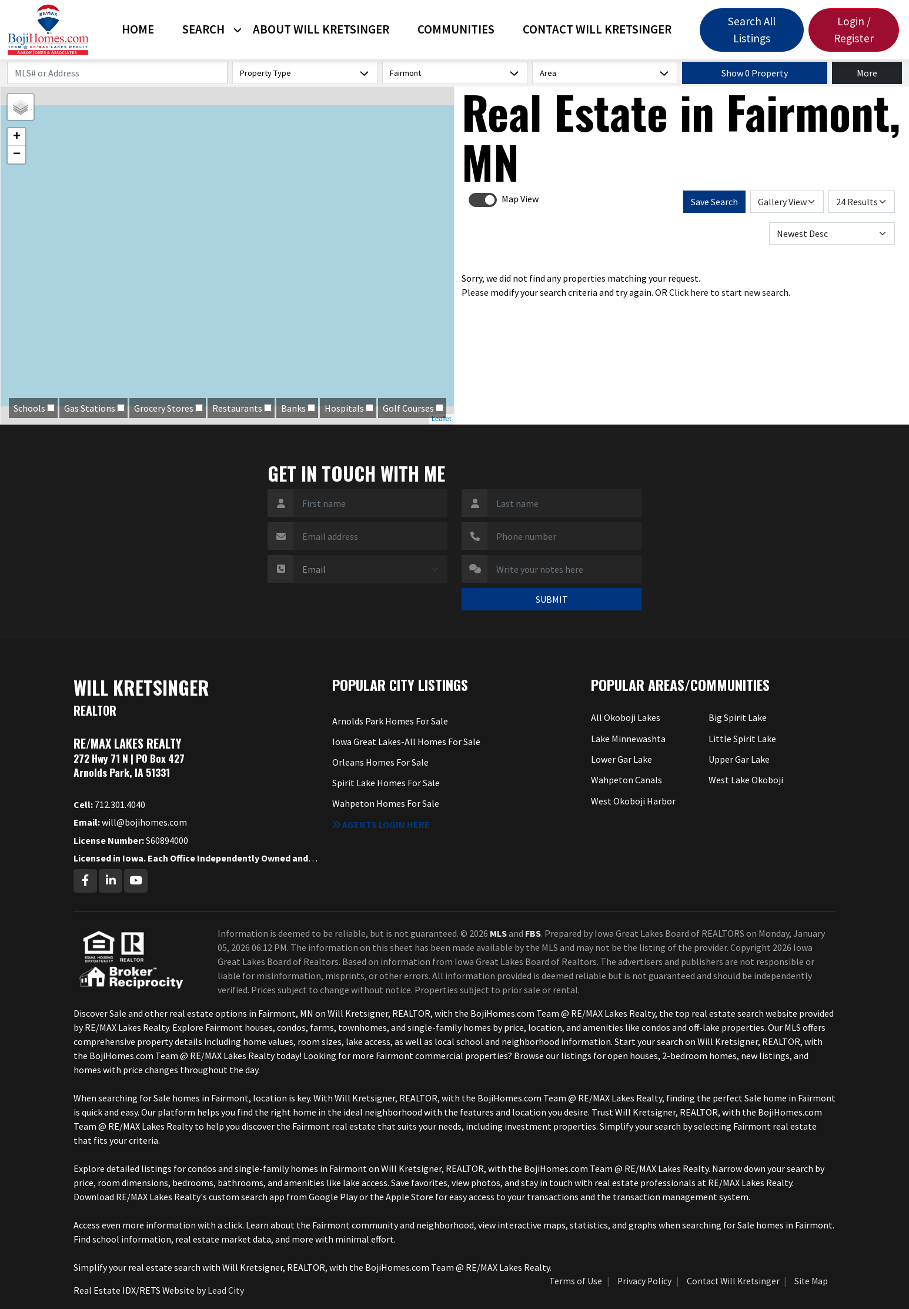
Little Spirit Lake (742, 738)
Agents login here (381, 824)
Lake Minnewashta (628, 738)
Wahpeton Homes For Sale (385, 803)
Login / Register (854, 29)
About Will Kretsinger (321, 29)
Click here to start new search (728, 292)
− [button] (17, 154)
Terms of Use (575, 1281)
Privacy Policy (644, 1281)
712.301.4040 (109, 804)
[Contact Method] (370, 569)
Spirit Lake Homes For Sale (386, 783)
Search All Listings (752, 29)
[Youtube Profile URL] (136, 881)
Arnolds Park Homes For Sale (390, 721)
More (867, 73)
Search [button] (203, 29)
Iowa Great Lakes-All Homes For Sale (406, 741)
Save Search (714, 202)
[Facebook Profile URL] (85, 881)
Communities (455, 29)
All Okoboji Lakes (625, 717)
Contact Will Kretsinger (597, 29)
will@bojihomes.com (130, 822)
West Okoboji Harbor (633, 801)
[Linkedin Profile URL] (110, 881)
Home (138, 29)
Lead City (226, 1290)
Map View (520, 199)
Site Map (811, 1281)
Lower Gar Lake (621, 759)
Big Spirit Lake (738, 717)
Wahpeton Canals (626, 780)
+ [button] (17, 137)
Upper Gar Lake (739, 759)
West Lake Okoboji (746, 780)
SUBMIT (552, 599)
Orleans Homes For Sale (380, 762)
